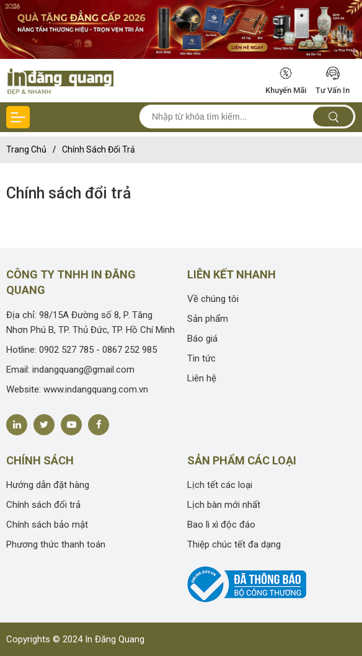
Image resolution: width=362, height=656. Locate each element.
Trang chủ (26, 149)
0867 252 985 (129, 349)
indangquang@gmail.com (83, 369)
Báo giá (202, 338)
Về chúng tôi (213, 298)
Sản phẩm (207, 318)
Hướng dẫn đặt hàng (47, 484)
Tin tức (201, 358)
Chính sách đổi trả (98, 149)
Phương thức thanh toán (55, 544)
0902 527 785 (66, 349)
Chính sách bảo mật (47, 524)
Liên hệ (201, 378)
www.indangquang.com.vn (95, 389)
